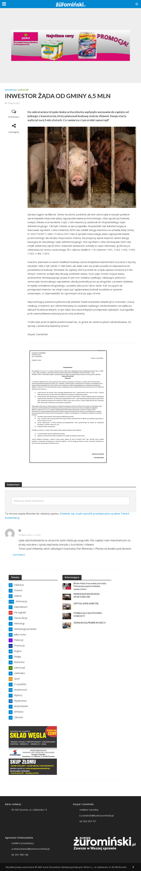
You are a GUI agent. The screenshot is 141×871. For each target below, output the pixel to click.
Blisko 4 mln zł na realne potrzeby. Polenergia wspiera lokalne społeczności (91, 586)
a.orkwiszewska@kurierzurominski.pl (30, 848)
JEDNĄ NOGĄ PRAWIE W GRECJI (90, 623)
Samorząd (23, 89)
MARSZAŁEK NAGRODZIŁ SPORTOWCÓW (87, 595)
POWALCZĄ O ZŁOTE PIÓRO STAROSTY (88, 614)
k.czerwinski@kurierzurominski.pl (97, 815)
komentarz (13, 116)
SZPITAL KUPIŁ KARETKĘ (86, 603)
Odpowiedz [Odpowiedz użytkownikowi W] (24, 554)
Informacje (11, 89)
